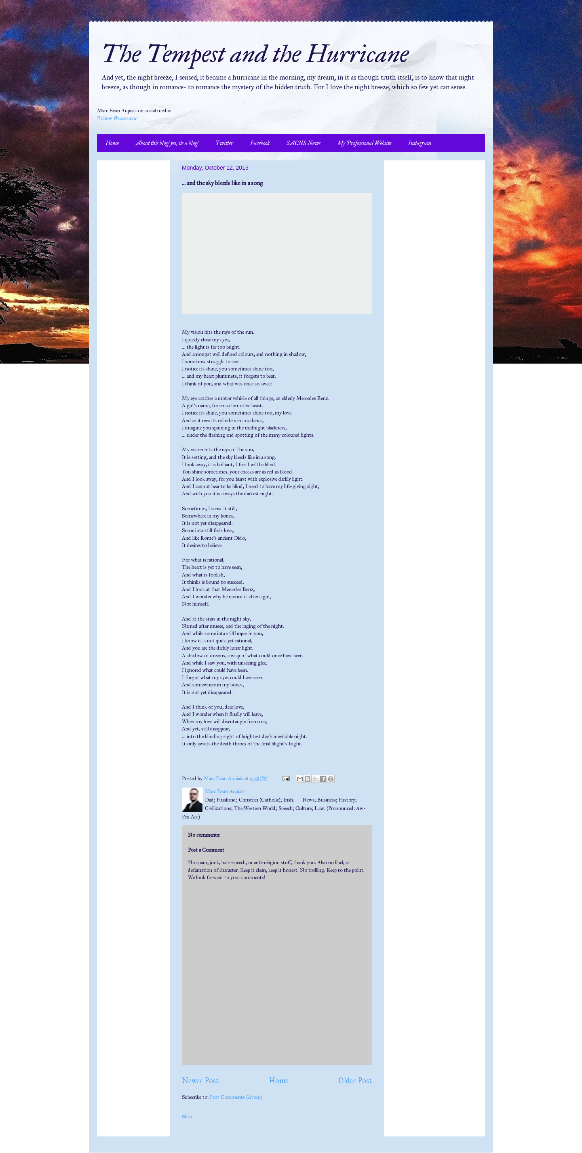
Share (187, 1116)
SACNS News (304, 143)
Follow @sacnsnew (117, 118)
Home (112, 143)
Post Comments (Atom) (236, 1097)
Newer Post (200, 1080)
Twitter (224, 143)
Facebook (260, 143)
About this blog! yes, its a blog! (167, 143)
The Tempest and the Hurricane (255, 54)
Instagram (419, 143)
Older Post (355, 1080)
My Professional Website (364, 143)
